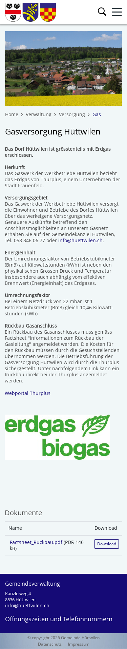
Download (106, 544)
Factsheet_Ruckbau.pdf (36, 542)
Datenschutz (50, 644)
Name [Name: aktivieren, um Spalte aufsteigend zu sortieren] (15, 528)
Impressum (78, 644)
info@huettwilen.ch (80, 240)
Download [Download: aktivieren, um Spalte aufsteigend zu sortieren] (105, 528)
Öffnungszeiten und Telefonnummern (58, 619)
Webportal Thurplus (31, 393)
